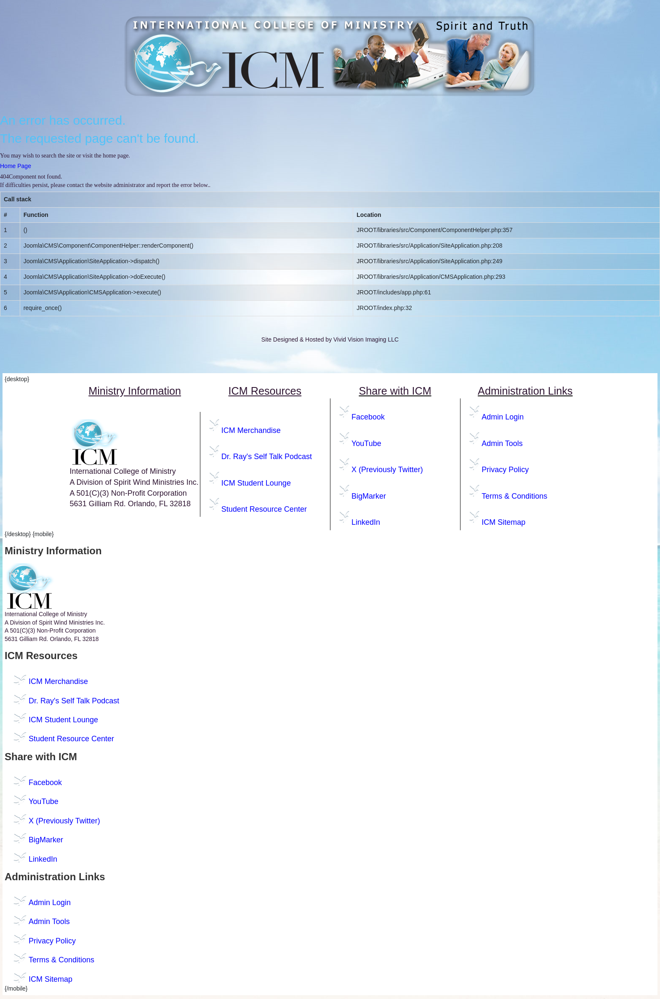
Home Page (15, 166)
